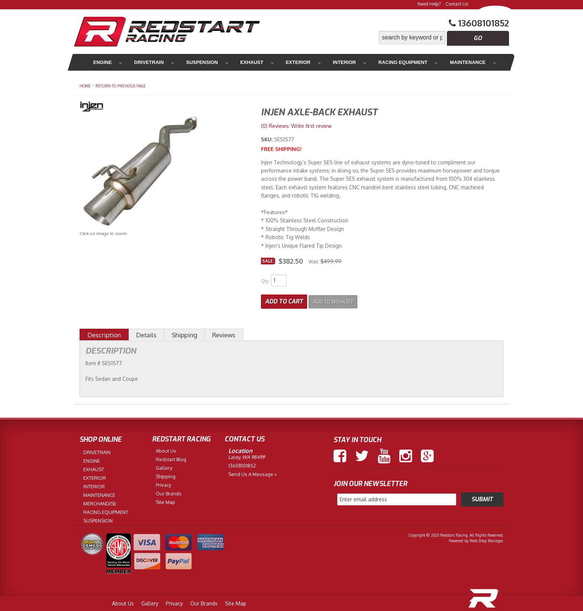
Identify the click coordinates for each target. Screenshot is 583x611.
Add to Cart (284, 299)
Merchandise (466, 62)
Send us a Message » (252, 472)
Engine (101, 62)
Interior (303, 62)
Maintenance (414, 62)
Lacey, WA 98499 (246, 455)
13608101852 (242, 464)
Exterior (265, 62)
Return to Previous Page (121, 86)
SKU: (267, 139)
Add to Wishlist (338, 299)
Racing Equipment (355, 62)
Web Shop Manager (486, 539)
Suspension (185, 62)
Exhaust (227, 62)
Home (85, 86)
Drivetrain (140, 62)
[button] (444, 37)
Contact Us (456, 4)
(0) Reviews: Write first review (296, 126)
